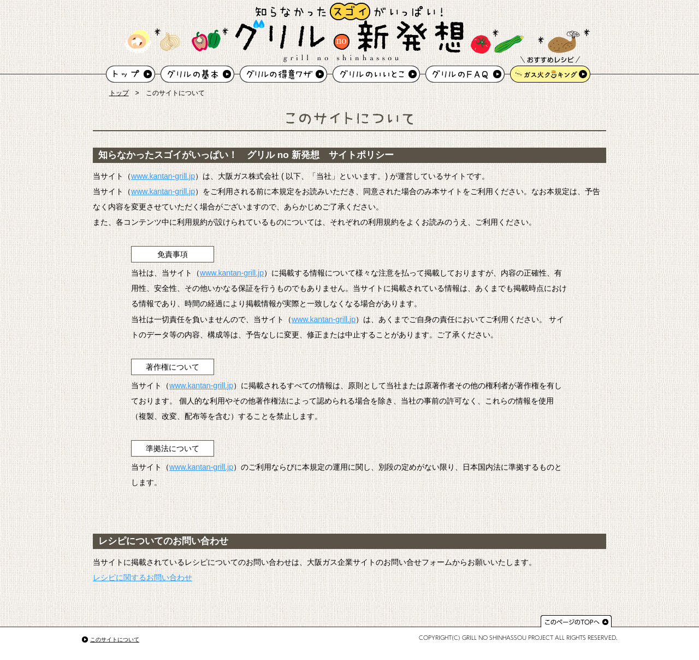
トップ (119, 93)
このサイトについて (114, 639)
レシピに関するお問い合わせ (142, 577)
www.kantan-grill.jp (163, 176)
